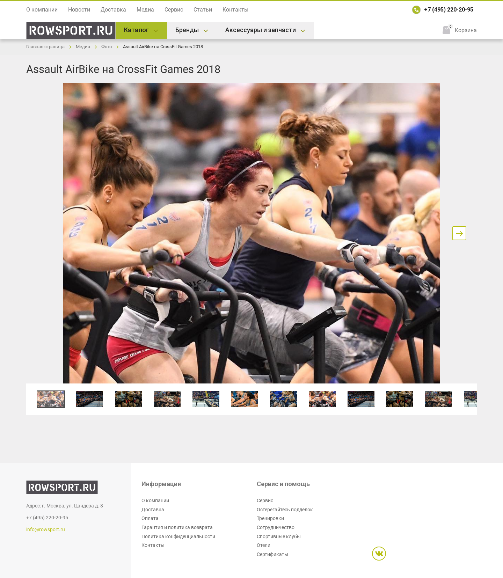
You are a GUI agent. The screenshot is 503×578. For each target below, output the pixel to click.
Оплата (150, 518)
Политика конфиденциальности (178, 536)
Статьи (203, 9)
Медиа (145, 9)
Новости (79, 9)
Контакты (235, 9)
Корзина (466, 30)
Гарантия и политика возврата (177, 527)
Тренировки (270, 518)
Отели (263, 545)
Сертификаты (272, 554)
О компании (42, 9)
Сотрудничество (275, 527)
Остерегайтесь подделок (285, 509)
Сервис (174, 9)
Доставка (113, 9)
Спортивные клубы (279, 536)
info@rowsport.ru (45, 529)
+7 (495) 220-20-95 (448, 9)
